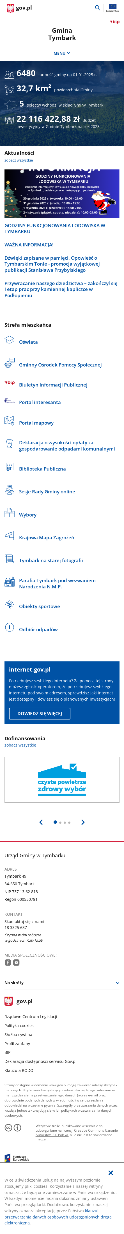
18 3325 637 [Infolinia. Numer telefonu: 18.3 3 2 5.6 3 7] (15, 927)
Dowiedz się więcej (39, 713)
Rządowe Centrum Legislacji (30, 1016)
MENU (62, 53)
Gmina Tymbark (62, 34)
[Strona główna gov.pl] (19, 8)
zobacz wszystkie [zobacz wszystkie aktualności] (18, 160)
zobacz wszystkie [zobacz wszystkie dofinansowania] (20, 745)
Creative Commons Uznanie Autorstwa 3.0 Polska (77, 1132)
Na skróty (14, 982)
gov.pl (18, 1001)
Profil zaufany (17, 1043)
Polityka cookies (19, 1025)
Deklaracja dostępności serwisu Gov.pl (40, 1061)
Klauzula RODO (18, 1070)
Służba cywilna (18, 1034)
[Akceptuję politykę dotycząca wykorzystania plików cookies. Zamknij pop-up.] (111, 1173)
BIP (7, 1052)
